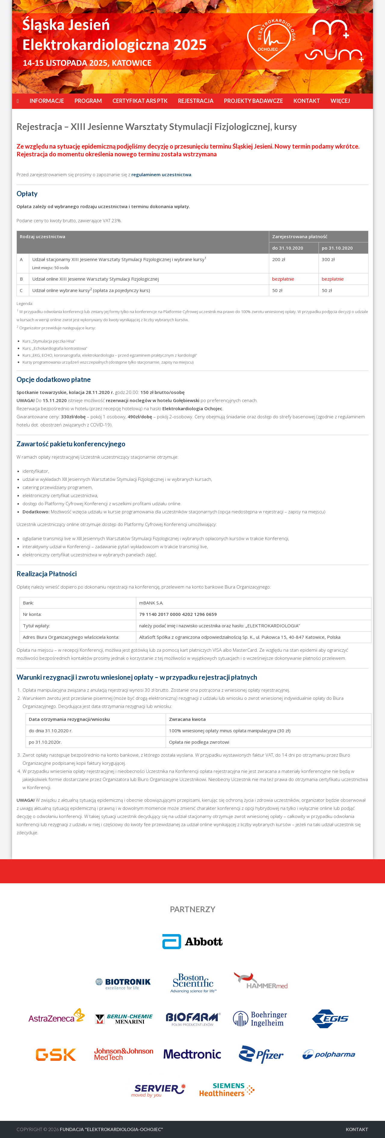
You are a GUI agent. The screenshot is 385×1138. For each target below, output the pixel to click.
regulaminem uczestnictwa (161, 174)
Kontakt (307, 100)
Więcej (340, 100)
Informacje (46, 100)
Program (88, 100)
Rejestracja (196, 100)
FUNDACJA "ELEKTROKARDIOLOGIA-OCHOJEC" (111, 1129)
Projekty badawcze (253, 100)
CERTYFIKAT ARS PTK (140, 100)
